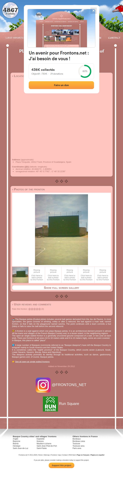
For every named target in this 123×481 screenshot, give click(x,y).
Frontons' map (56, 455)
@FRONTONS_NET (61, 385)
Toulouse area (78, 446)
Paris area (77, 448)
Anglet (15, 439)
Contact (114, 37)
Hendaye (16, 446)
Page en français (83, 455)
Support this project (61, 465)
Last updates (15, 37)
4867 (10, 10)
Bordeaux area (79, 441)
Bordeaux (77, 439)
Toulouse (76, 443)
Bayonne (16, 441)
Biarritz (16, 443)
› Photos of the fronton (28, 189)
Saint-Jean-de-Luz (20, 448)
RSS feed (72, 455)
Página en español (97, 455)
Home (40, 455)
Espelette (40, 439)
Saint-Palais (42, 448)
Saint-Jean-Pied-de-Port (47, 446)
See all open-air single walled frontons (32, 361)
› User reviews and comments (31, 304)
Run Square (61, 403)
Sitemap (47, 455)
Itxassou (40, 441)
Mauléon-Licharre (44, 443)
